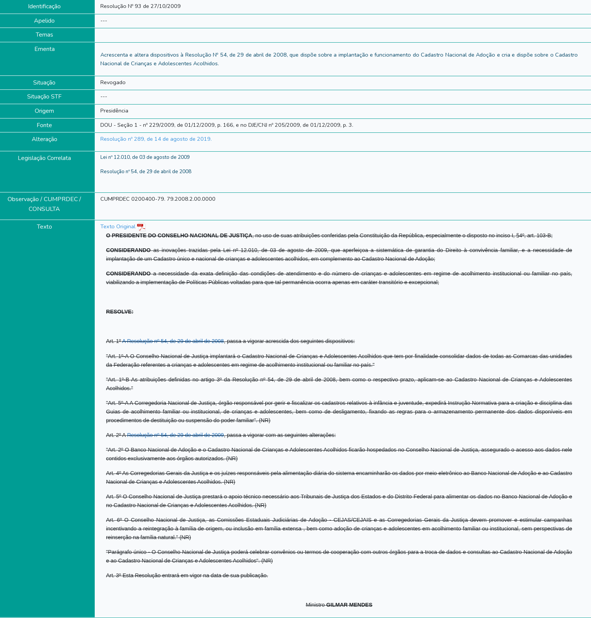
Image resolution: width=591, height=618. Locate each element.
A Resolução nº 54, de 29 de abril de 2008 (173, 341)
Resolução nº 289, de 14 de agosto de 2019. (156, 139)
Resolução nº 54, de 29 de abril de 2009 (175, 435)
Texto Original (117, 226)
